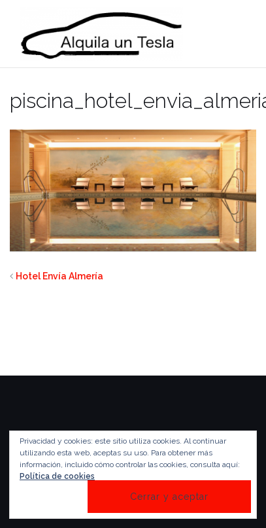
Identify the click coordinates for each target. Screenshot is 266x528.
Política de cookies (57, 476)
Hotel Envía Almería (59, 276)
